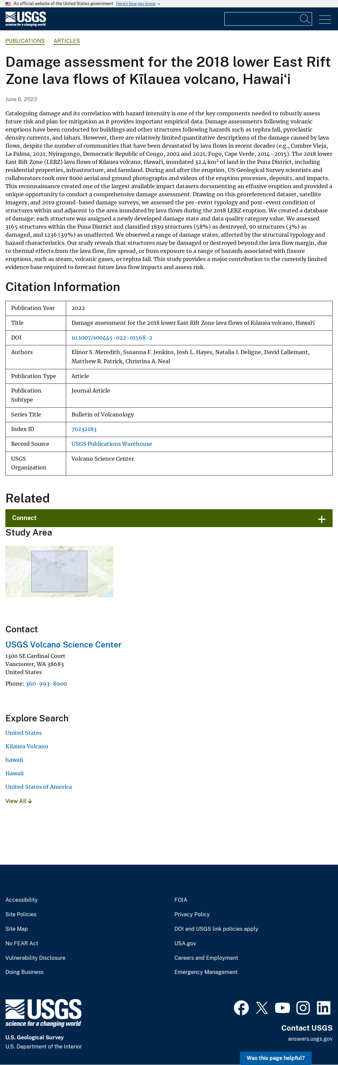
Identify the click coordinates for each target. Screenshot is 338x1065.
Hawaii (14, 773)
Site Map (16, 929)
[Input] (268, 19)
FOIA (180, 900)
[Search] (305, 19)
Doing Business (24, 972)
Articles (67, 41)
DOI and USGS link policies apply (216, 929)
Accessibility (21, 900)
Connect (24, 517)
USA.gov (185, 944)
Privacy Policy (192, 915)
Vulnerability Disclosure (35, 958)
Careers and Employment (206, 958)
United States (23, 732)
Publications (25, 41)
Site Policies (20, 915)
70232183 (84, 429)
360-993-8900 (46, 683)
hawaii (14, 759)
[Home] (25, 25)
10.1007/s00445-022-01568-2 (112, 338)
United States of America (38, 786)
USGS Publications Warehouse (112, 444)
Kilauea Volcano (26, 746)
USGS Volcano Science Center (63, 644)
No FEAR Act (21, 944)
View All (18, 801)
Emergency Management (205, 972)
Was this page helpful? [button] (276, 1058)
